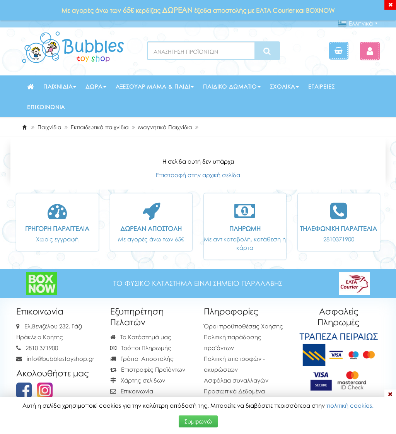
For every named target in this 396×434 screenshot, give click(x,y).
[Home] (24, 127)
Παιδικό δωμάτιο (232, 86)
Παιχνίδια (60, 86)
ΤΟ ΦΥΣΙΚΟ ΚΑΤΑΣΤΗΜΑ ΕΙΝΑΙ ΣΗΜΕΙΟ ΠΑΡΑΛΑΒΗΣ (197, 283)
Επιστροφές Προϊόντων (147, 369)
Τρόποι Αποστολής (142, 358)
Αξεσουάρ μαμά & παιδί (155, 86)
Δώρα (95, 86)
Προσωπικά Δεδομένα (234, 391)
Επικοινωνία (46, 107)
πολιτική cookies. (350, 405)
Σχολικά (284, 86)
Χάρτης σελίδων (137, 380)
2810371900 (338, 239)
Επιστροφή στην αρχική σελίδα (198, 174)
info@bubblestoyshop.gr (60, 358)
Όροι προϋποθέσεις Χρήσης (243, 326)
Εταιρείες (321, 86)
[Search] (267, 51)
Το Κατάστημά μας (140, 336)
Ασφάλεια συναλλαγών (236, 380)
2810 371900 (42, 347)
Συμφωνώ (198, 421)
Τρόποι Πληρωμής (140, 347)
